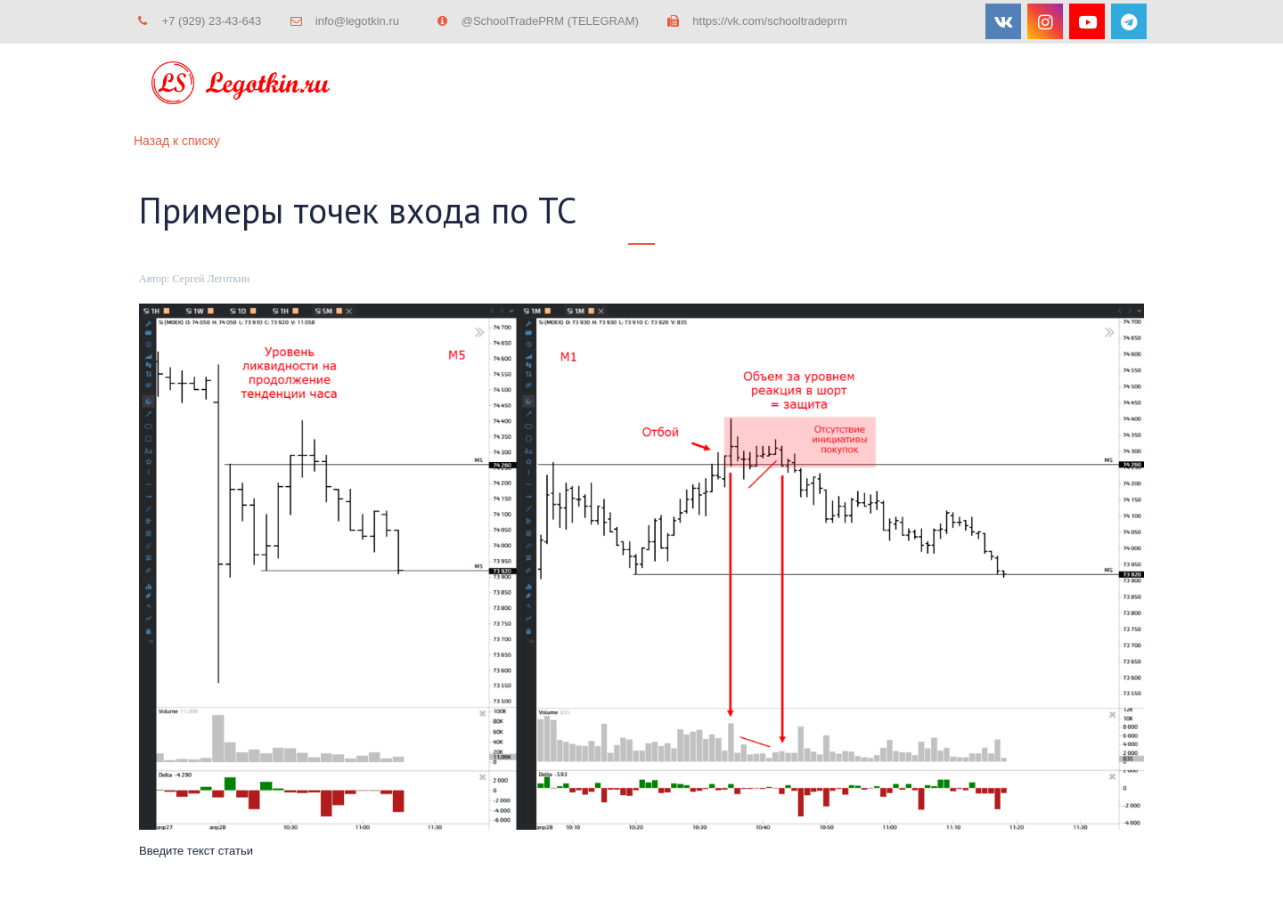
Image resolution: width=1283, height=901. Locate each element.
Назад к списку (177, 141)
